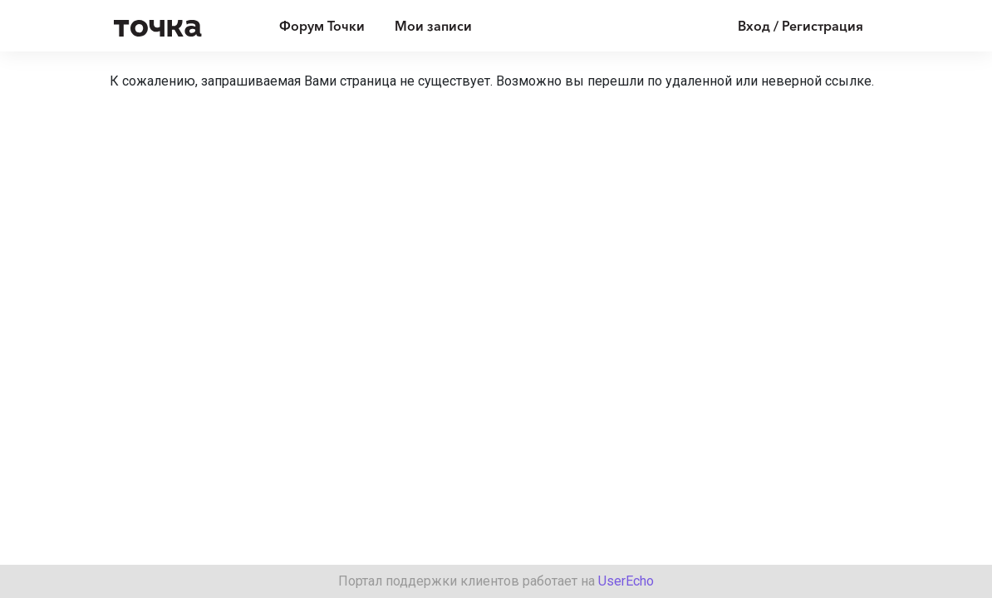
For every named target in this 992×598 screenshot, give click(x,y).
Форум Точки (322, 25)
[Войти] (788, 25)
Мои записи (433, 25)
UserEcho (626, 581)
